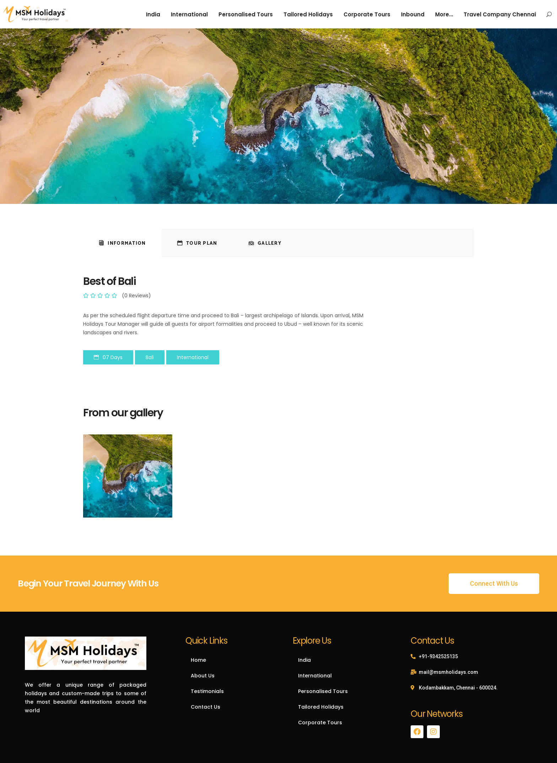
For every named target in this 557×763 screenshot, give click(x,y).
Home (198, 660)
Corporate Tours (320, 722)
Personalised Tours (323, 691)
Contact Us (205, 706)
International (315, 675)
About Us (203, 675)
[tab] (122, 243)
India (304, 660)
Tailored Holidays (321, 706)
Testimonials (207, 691)
